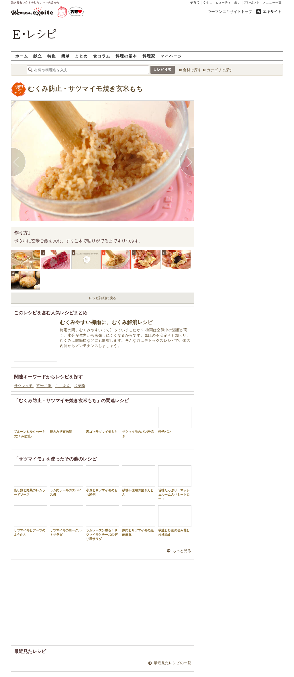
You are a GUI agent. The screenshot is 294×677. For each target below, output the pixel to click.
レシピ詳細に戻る (102, 298)
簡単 (65, 56)
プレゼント (252, 2)
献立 (37, 56)
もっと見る (182, 551)
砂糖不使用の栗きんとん (138, 480)
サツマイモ (24, 386)
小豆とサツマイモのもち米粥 (102, 480)
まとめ (81, 56)
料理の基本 (126, 56)
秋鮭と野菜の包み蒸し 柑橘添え (175, 520)
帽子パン (174, 420)
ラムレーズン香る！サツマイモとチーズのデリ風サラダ (102, 523)
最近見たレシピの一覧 (172, 663)
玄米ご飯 (44, 386)
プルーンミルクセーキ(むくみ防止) (30, 422)
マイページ (171, 56)
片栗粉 (79, 386)
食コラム (101, 56)
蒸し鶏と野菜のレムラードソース (30, 480)
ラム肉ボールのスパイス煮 (66, 480)
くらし (207, 2)
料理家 (148, 56)
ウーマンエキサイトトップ (229, 11)
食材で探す (192, 70)
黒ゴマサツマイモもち (102, 420)
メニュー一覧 (272, 2)
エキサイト (272, 11)
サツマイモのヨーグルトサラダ (66, 520)
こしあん (63, 386)
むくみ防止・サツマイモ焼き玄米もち (85, 88)
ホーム (21, 56)
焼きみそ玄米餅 (66, 420)
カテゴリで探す (220, 70)
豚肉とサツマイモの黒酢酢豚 (138, 520)
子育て (195, 2)
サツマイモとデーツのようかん (30, 520)
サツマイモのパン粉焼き (138, 422)
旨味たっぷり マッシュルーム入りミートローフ (174, 483)
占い (237, 2)
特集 (51, 56)
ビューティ (223, 2)
